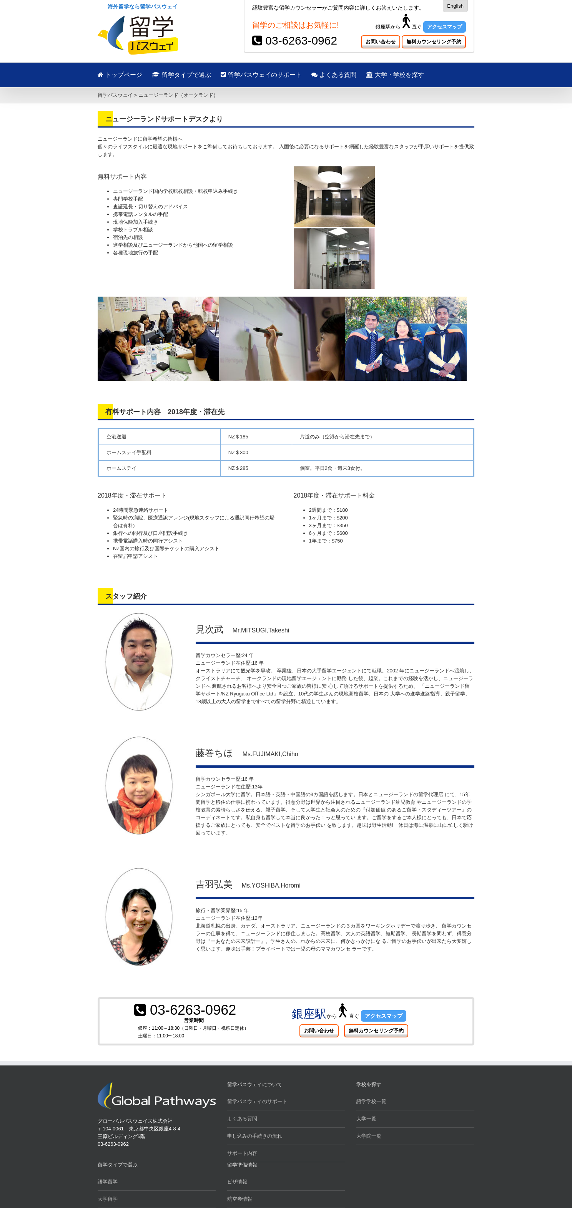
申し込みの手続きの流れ (254, 1136)
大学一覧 (366, 1119)
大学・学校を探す (395, 74)
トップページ (120, 74)
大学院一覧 (368, 1136)
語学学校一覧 (371, 1101)
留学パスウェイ (115, 95)
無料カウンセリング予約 (433, 42)
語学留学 (108, 1182)
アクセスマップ (444, 27)
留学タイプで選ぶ (181, 74)
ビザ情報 (237, 1182)
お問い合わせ (381, 42)
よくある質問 (333, 74)
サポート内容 (242, 1153)
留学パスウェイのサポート (261, 74)
